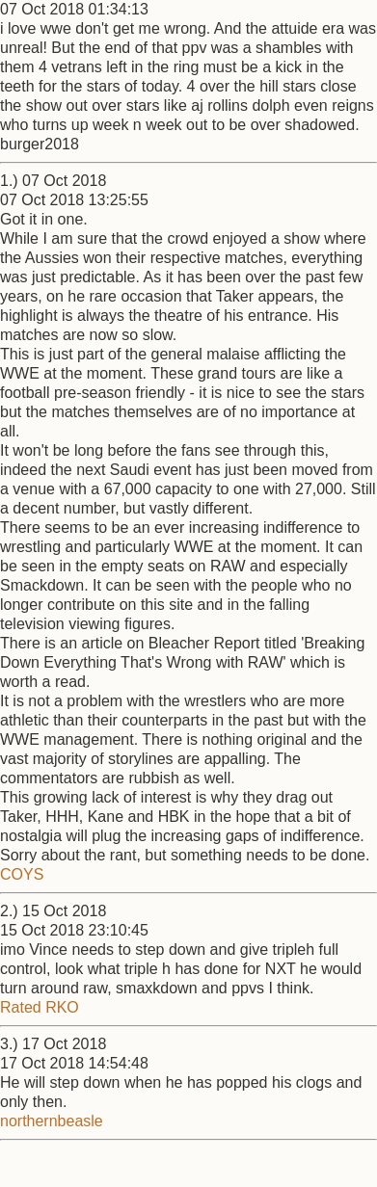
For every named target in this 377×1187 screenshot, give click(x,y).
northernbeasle (51, 1121)
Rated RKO (39, 1007)
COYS (21, 874)
